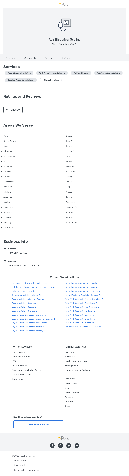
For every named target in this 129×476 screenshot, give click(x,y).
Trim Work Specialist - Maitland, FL (80, 311)
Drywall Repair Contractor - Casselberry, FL (30, 323)
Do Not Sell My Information (26, 470)
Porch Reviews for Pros (76, 361)
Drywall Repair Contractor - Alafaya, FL (29, 315)
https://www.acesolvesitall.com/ (24, 265)
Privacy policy (20, 465)
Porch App (17, 379)
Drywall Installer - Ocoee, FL (24, 307)
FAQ (14, 361)
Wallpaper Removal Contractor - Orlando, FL (84, 327)
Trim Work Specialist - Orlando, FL (80, 319)
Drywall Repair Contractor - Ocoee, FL (28, 331)
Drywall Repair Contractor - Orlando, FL (82, 283)
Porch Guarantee (21, 356)
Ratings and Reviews (22, 96)
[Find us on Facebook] (52, 445)
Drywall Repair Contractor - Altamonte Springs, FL (33, 319)
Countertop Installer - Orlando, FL (26, 295)
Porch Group (71, 383)
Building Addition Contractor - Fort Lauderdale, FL (33, 287)
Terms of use (19, 460)
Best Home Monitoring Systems (27, 370)
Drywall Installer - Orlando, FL (24, 311)
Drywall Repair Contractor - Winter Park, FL (84, 291)
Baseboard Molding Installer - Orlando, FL (29, 283)
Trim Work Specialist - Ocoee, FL (79, 315)
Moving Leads (71, 365)
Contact (69, 402)
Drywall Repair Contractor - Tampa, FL (81, 287)
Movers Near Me (20, 365)
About (68, 388)
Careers (69, 397)
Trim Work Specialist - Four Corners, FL (82, 307)
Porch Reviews (72, 392)
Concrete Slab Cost (22, 374)
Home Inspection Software (78, 370)
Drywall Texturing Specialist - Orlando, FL (83, 295)
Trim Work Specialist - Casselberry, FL (81, 303)
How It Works (18, 352)
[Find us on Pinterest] (60, 445)
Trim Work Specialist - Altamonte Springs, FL (84, 299)
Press (67, 406)
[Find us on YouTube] (77, 445)
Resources (70, 356)
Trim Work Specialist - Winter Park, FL (81, 323)
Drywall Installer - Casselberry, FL (26, 303)
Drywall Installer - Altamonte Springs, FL (29, 299)
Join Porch (70, 352)
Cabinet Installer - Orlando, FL (25, 291)
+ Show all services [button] (51, 80)
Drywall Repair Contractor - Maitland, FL (29, 327)
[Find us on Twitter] (68, 445)
